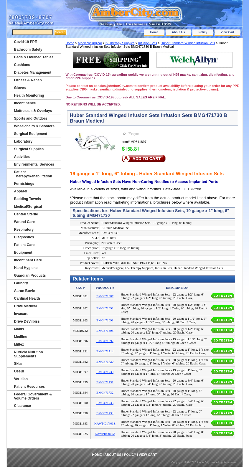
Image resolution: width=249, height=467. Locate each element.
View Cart (227, 32)
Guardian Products (30, 275)
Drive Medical (25, 306)
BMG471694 (104, 330)
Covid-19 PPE (25, 42)
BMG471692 (104, 308)
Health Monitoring (29, 95)
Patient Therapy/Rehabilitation (33, 174)
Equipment (23, 252)
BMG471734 (104, 413)
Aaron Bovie (24, 291)
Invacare (21, 314)
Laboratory (23, 141)
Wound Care (24, 222)
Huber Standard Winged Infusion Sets (188, 43)
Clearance (22, 406)
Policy (203, 32)
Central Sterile (26, 214)
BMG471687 (104, 296)
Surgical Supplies (29, 149)
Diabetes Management (33, 72)
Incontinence (25, 103)
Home (154, 32)
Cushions (22, 65)
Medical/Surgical (90, 43)
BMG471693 (104, 320)
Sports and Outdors (30, 118)
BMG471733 (104, 403)
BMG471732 (104, 392)
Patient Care (24, 245)
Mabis (19, 329)
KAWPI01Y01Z (105, 423)
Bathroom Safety (28, 49)
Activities (22, 157)
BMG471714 (104, 351)
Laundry (21, 283)
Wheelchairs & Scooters (34, 126)
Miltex (19, 344)
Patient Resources (29, 387)
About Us (178, 32)
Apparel (20, 191)
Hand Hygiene (26, 268)
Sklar (18, 364)
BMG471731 (104, 382)
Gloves (20, 88)
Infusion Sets (147, 43)
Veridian (21, 379)
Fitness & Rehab (28, 80)
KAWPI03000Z (105, 433)
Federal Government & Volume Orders (33, 396)
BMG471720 (104, 361)
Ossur (19, 371)
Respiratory (24, 229)
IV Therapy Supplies (120, 43)
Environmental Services (34, 164)
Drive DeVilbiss (27, 321)
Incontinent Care (28, 260)
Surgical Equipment (30, 134)
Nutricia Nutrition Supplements (28, 354)
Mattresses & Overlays (33, 111)
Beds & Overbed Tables (34, 57)
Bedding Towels (27, 199)
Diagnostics (24, 237)
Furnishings (24, 183)
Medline (20, 337)
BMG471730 (104, 372)
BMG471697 (104, 341)
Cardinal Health (27, 298)
